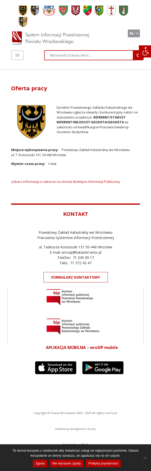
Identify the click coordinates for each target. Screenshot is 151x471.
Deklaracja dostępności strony (75, 429)
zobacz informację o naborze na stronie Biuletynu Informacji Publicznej (65, 181)
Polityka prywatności (103, 463)
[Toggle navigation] (17, 55)
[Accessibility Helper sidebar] (145, 51)
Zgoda (40, 463)
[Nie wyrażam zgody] (144, 457)
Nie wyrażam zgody (66, 463)
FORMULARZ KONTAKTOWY (75, 277)
